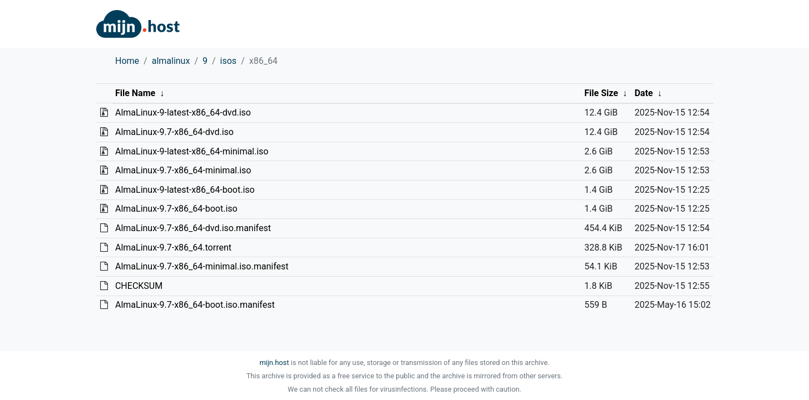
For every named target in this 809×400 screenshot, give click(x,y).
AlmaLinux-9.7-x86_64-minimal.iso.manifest (202, 266)
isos (228, 61)
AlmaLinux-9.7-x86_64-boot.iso (176, 208)
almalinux (171, 61)
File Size (601, 93)
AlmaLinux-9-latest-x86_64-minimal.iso (192, 151)
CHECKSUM (138, 286)
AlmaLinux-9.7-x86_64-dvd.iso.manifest (193, 228)
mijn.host (274, 362)
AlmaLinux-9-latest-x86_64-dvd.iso (183, 112)
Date (643, 93)
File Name (135, 93)
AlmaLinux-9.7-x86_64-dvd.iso (174, 132)
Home (127, 61)
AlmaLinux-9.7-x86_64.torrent (173, 247)
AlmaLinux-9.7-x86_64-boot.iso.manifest (195, 304)
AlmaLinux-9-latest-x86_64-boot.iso (185, 189)
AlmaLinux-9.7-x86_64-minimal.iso (183, 170)
